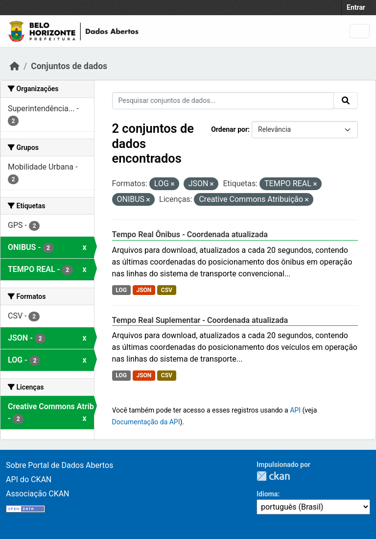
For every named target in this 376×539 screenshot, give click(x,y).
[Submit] (345, 100)
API (295, 410)
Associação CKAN (38, 493)
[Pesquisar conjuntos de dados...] (223, 100)
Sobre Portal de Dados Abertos (59, 465)
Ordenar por (229, 129)
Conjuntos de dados (69, 66)
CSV (166, 290)
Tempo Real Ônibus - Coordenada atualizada (190, 234)
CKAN (273, 476)
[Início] (15, 66)
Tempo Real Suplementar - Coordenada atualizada (200, 320)
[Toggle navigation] (360, 31)
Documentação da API (146, 422)
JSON (143, 290)
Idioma (267, 494)
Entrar (356, 7)
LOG (121, 290)
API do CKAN (28, 479)
